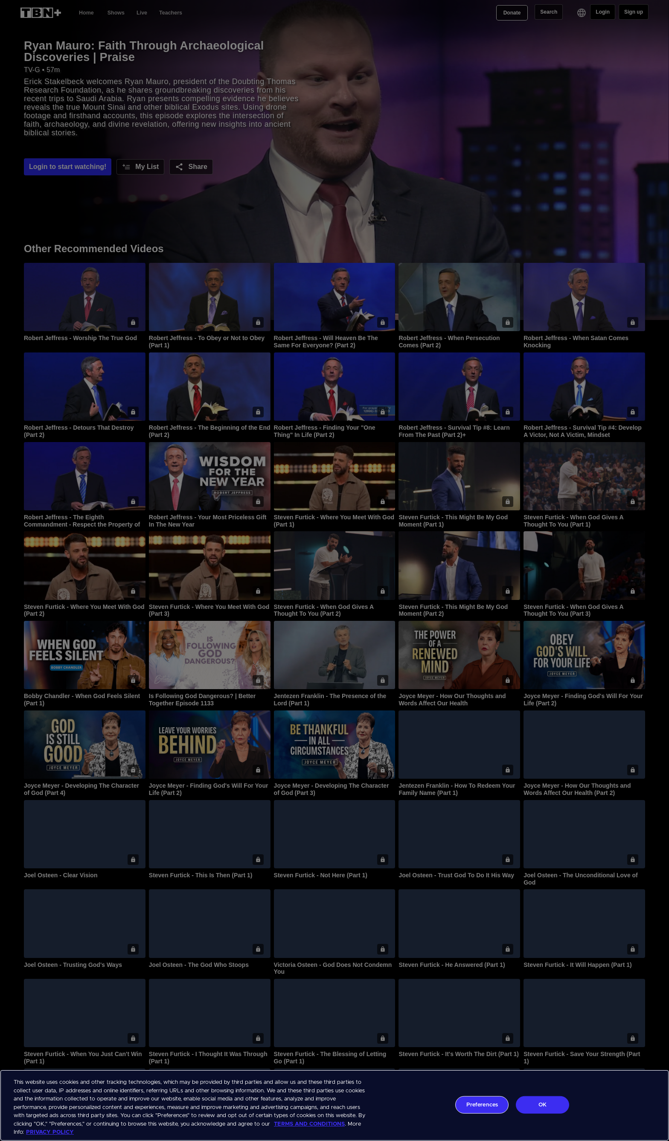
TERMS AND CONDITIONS (309, 1124)
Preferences (482, 1104)
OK (542, 1104)
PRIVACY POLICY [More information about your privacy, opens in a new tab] (50, 1132)
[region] (334, 1105)
